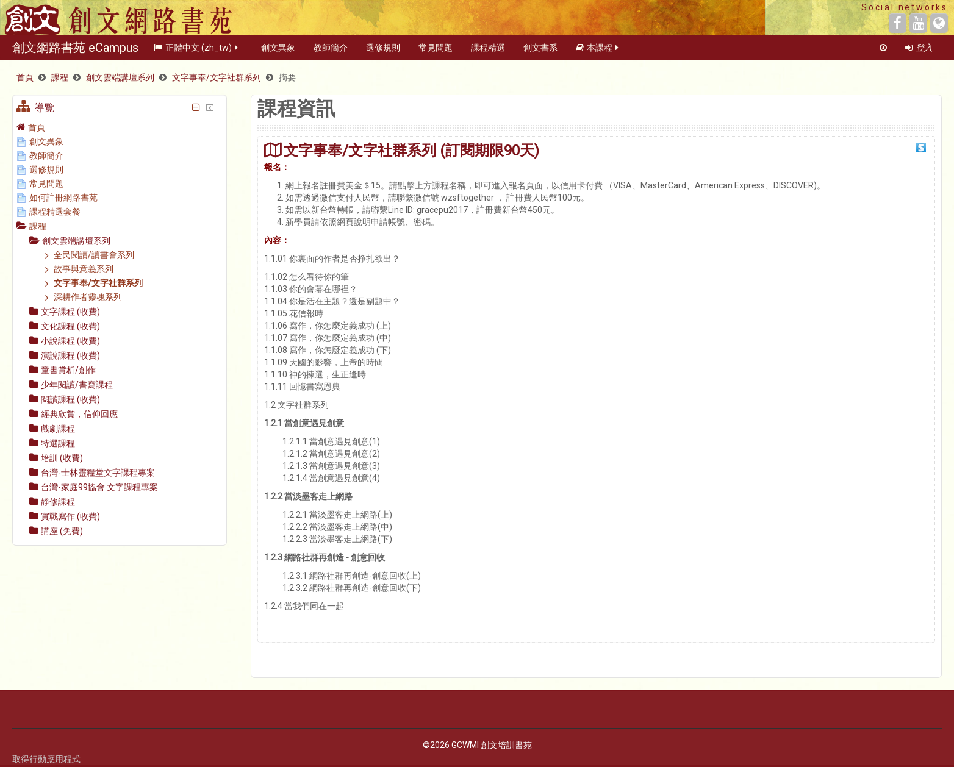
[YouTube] (918, 23)
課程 (37, 226)
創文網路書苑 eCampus (75, 51)
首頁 (36, 127)
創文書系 (540, 51)
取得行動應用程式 (46, 759)
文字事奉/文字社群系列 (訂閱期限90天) (411, 150)
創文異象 (278, 51)
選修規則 (383, 51)
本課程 (598, 51)
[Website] (939, 23)
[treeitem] (119, 127)
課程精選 (488, 51)
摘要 (287, 77)
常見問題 (435, 51)
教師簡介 (331, 51)
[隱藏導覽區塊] (196, 107)
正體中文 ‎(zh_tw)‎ (197, 51)
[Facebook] (897, 23)
